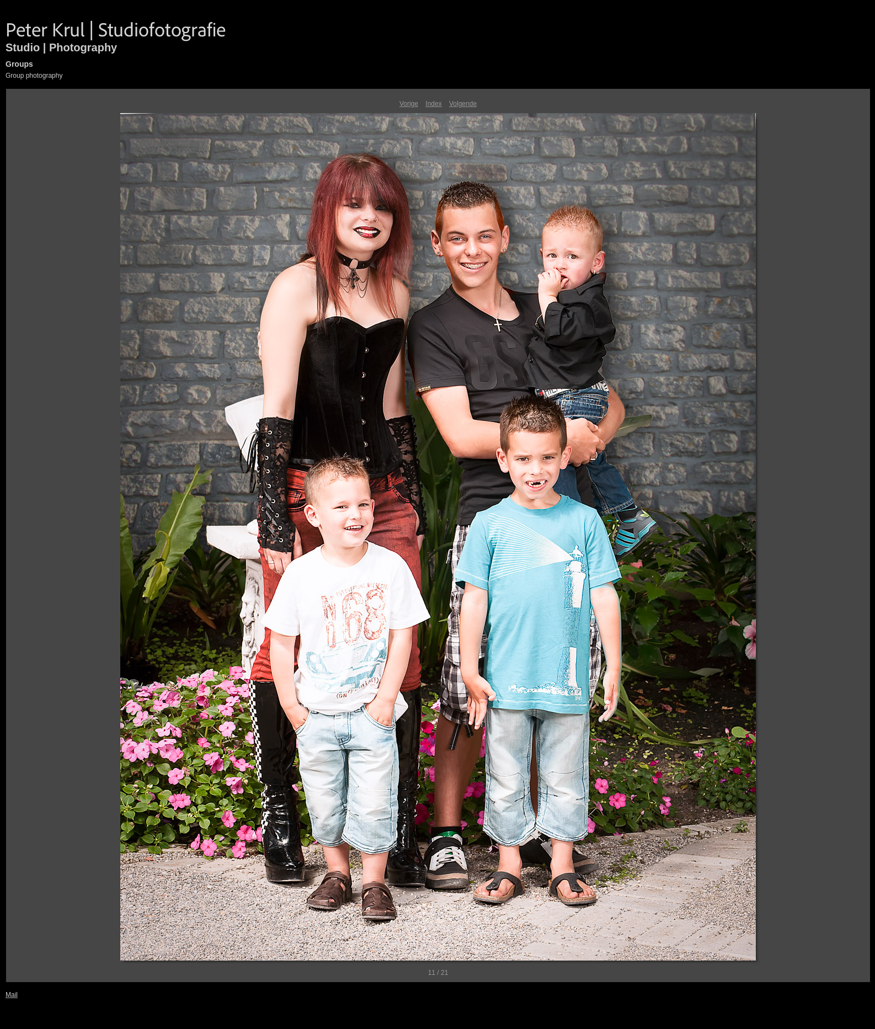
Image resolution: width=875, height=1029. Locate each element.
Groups (19, 64)
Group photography (34, 75)
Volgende (463, 104)
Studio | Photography (61, 47)
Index (433, 104)
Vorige (408, 104)
